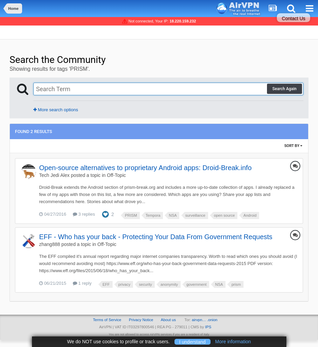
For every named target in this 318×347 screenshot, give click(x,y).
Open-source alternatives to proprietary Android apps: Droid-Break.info (145, 167)
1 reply (82, 283)
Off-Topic (116, 175)
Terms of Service (107, 320)
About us (168, 320)
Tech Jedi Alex (54, 175)
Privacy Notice (141, 320)
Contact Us (293, 18)
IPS (208, 327)
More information (233, 341)
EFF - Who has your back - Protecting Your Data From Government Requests (155, 237)
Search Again (284, 88)
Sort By (293, 146)
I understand (192, 341)
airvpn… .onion (204, 320)
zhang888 (49, 244)
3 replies (84, 214)
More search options (55, 109)
